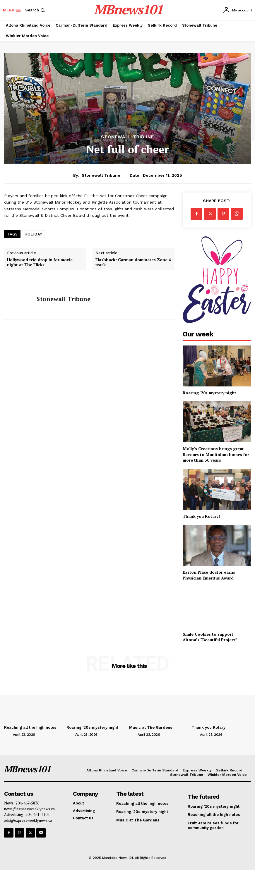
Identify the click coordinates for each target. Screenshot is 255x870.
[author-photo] (8, 734)
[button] (35, 10)
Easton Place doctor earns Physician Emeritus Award (209, 575)
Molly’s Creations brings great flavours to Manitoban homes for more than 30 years (216, 454)
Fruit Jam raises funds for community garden (213, 825)
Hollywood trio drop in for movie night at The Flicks (40, 262)
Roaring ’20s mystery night (209, 393)
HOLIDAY (33, 234)
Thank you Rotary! (201, 516)
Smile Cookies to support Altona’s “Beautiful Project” (210, 637)
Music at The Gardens (150, 727)
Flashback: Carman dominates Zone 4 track (133, 262)
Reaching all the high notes (30, 727)
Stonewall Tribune (127, 137)
